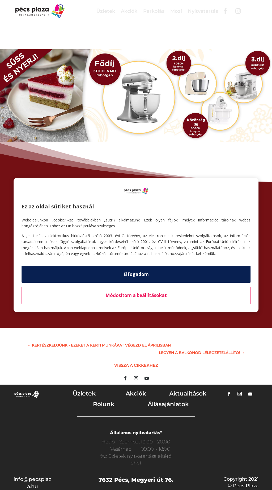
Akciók (129, 11)
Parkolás (153, 11)
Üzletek (105, 11)
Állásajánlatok (168, 404)
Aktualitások (187, 393)
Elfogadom (136, 274)
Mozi (176, 11)
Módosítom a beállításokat (136, 295)
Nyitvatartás (203, 11)
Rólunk (103, 404)
